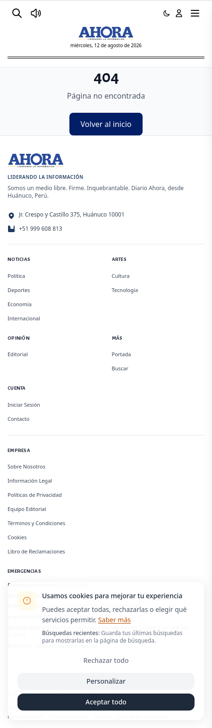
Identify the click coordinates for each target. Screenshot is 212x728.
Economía (20, 304)
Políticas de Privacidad (35, 494)
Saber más (114, 619)
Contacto (18, 418)
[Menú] (195, 13)
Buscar (120, 368)
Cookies (17, 537)
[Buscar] (17, 13)
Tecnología (125, 289)
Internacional (24, 318)
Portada (121, 354)
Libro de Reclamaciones (36, 551)
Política (16, 275)
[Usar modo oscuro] (166, 13)
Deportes (19, 289)
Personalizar (106, 681)
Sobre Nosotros (26, 466)
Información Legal (30, 480)
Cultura (121, 275)
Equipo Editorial (27, 508)
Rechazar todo (106, 660)
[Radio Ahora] (35, 13)
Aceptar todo (106, 701)
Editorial (18, 354)
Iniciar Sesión (24, 404)
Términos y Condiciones (36, 523)
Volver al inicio (106, 124)
